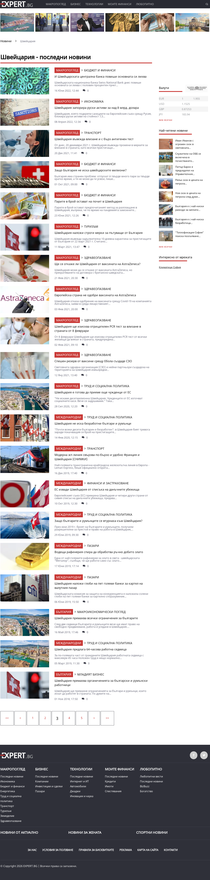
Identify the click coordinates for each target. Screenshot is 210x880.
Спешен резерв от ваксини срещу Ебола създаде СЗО (93, 361)
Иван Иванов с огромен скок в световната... (184, 144)
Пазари (40, 791)
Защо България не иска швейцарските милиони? (91, 170)
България (63, 612)
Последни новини (11, 776)
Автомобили (78, 786)
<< (7, 718)
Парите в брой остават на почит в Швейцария (88, 201)
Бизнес (76, 4)
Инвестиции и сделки (49, 786)
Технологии (94, 4)
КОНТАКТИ (171, 850)
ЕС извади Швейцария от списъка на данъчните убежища (97, 489)
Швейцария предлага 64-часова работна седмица (91, 649)
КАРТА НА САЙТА (147, 850)
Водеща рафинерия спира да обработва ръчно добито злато (99, 552)
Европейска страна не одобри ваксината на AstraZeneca (95, 295)
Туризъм (5, 811)
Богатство (146, 791)
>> (107, 718)
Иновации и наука (81, 796)
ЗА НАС (32, 850)
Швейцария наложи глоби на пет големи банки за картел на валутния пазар (99, 585)
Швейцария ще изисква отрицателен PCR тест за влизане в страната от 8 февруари (98, 328)
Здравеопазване (10, 821)
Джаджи (75, 791)
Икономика (7, 781)
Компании (41, 781)
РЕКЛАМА (125, 850)
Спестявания (113, 791)
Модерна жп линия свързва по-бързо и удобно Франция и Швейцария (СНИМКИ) (97, 457)
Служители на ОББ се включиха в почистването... (188, 157)
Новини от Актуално (19, 832)
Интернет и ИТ (79, 781)
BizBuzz (144, 786)
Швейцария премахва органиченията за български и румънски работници (101, 683)
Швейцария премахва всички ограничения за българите (96, 618)
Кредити (110, 781)
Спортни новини (151, 832)
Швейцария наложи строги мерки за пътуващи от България (99, 233)
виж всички (165, 246)
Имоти (109, 786)
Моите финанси (119, 4)
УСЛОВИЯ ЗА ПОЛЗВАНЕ (57, 850)
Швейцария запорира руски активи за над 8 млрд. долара (97, 108)
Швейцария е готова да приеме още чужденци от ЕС (93, 392)
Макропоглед (56, 4)
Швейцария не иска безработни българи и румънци (93, 423)
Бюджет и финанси (12, 786)
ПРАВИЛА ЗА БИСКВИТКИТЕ (96, 850)
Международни (68, 417)
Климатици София (170, 267)
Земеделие (7, 816)
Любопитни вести (151, 776)
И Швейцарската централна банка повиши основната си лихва (100, 76)
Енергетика (7, 791)
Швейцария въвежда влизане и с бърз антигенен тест (94, 139)
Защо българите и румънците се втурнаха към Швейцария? (98, 521)
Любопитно (145, 4)
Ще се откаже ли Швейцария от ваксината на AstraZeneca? (97, 264)
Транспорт (7, 806)
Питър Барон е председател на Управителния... (185, 170)
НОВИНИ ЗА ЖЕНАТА (84, 832)
